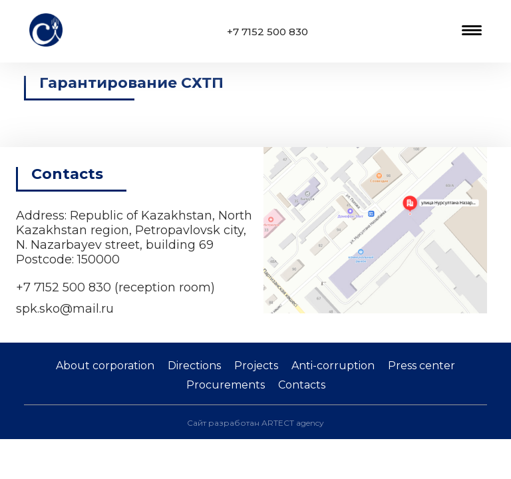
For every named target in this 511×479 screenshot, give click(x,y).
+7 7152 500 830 (267, 31)
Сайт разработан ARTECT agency (255, 423)
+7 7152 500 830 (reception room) (115, 287)
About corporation (105, 365)
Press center (421, 365)
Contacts (301, 385)
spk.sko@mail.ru (65, 308)
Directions (194, 365)
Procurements (225, 385)
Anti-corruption (333, 365)
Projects (256, 365)
